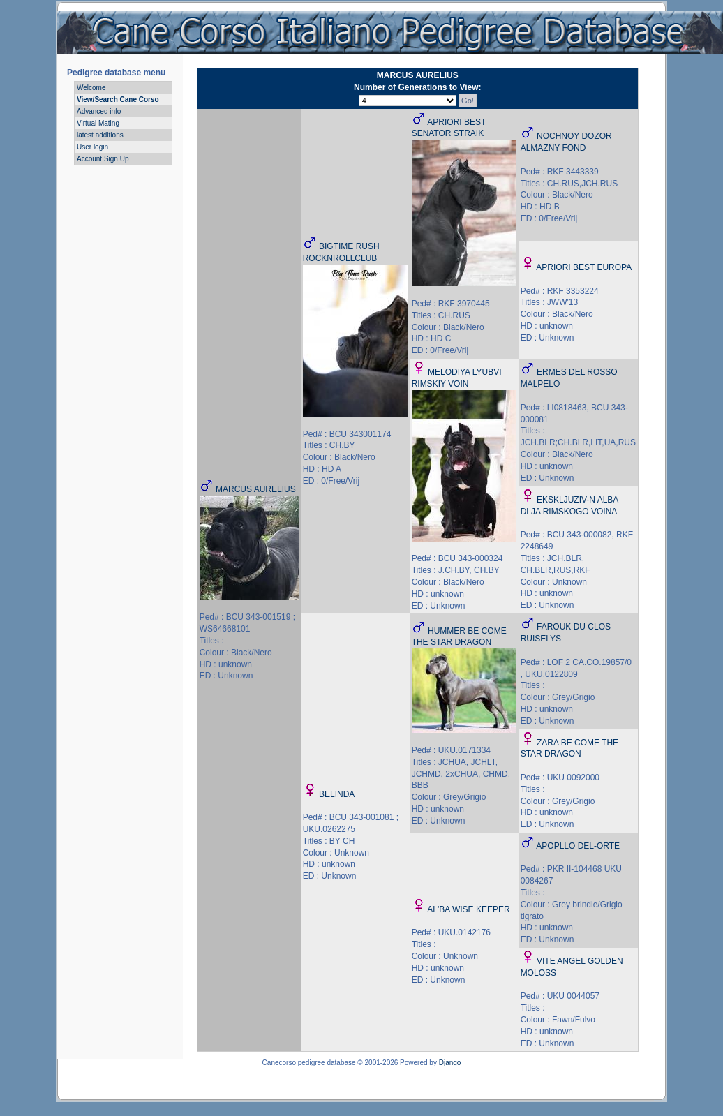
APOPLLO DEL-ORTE (578, 846)
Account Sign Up (103, 159)
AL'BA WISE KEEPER (468, 909)
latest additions (100, 135)
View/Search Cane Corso (118, 99)
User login (92, 147)
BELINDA (337, 794)
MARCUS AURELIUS (256, 489)
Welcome (91, 87)
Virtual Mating (98, 123)
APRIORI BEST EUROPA (584, 267)
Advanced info (99, 111)
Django (450, 1062)
